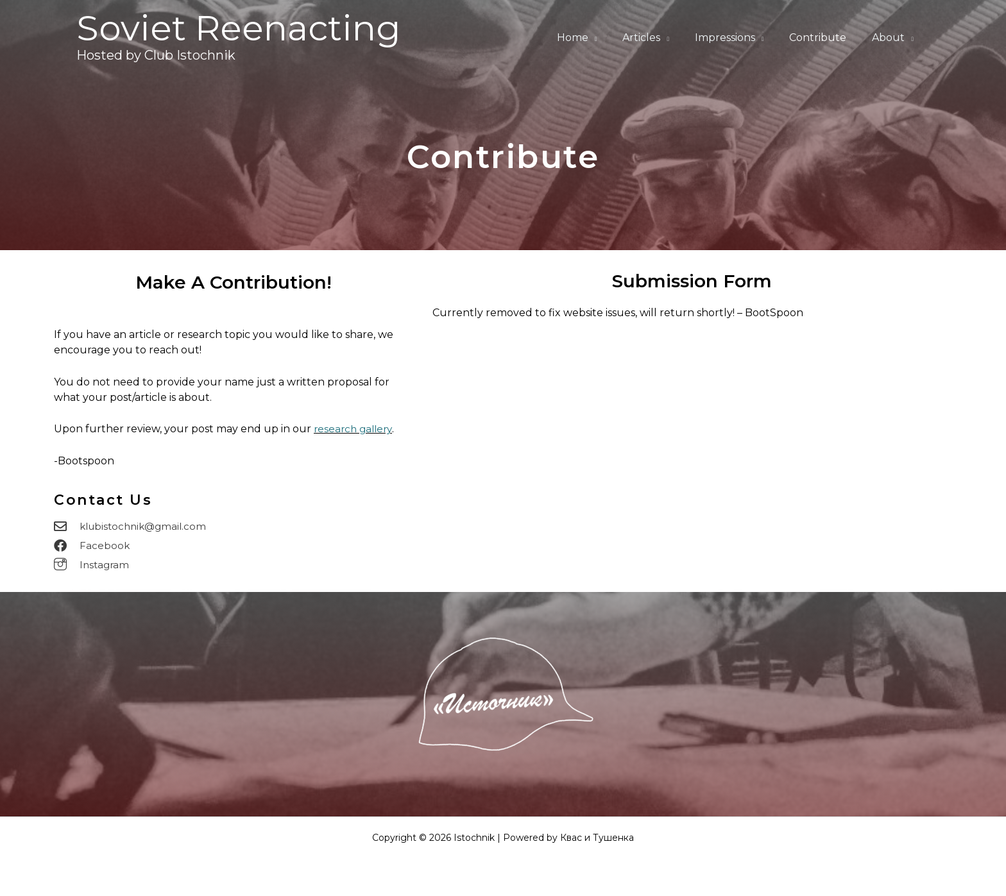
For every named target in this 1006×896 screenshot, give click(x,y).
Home (595, 37)
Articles (659, 37)
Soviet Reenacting (238, 27)
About (890, 37)
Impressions (738, 37)
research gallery (355, 429)
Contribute (825, 37)
